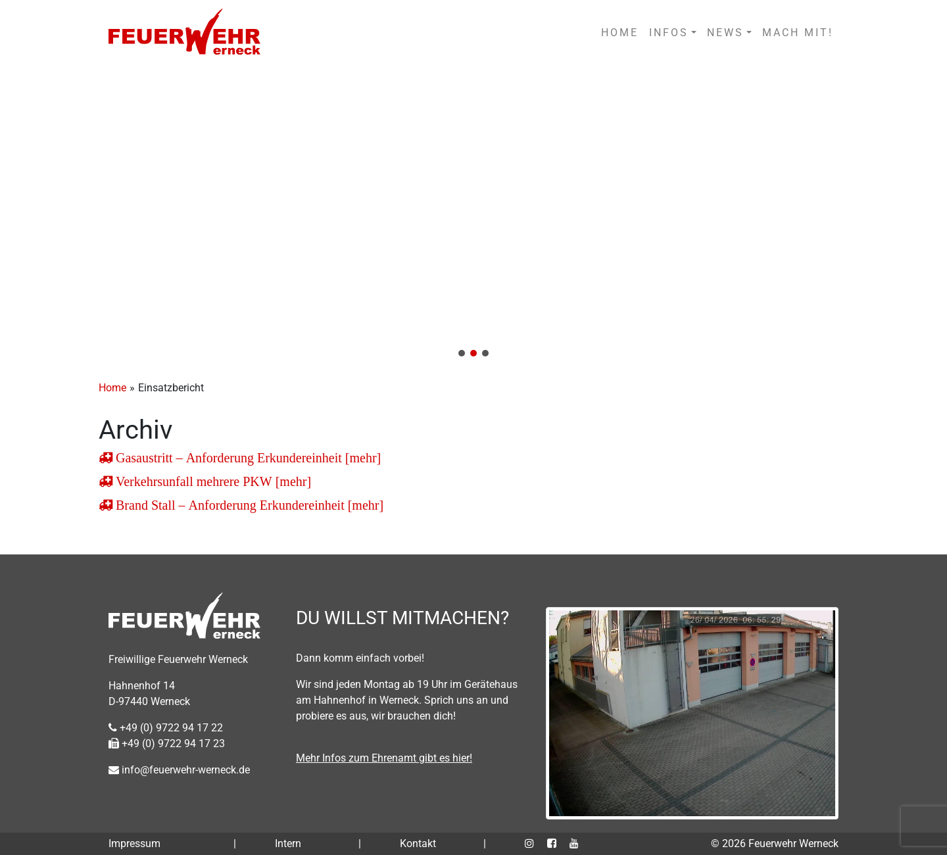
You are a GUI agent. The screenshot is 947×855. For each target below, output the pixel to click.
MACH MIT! (797, 32)
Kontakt (418, 843)
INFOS (669, 32)
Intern (288, 843)
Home (112, 387)
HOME (620, 32)
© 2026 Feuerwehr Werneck (774, 843)
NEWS (725, 32)
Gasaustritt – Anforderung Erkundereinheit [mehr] (246, 457)
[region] (473, 216)
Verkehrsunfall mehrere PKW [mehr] (211, 481)
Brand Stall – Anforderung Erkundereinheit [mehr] (247, 505)
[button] (473, 216)
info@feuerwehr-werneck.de (179, 770)
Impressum (134, 843)
